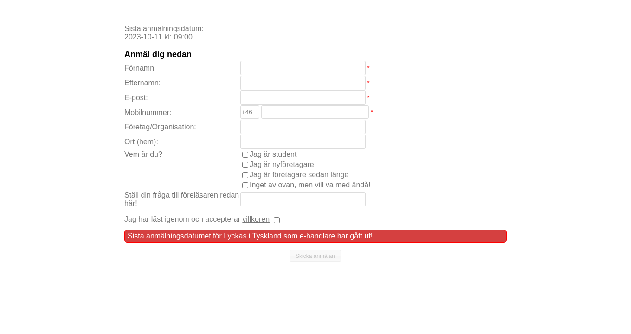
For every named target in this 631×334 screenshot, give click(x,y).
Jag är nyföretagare (282, 164)
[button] (315, 256)
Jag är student (273, 154)
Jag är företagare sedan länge (299, 175)
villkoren (256, 219)
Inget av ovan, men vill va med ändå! (310, 185)
